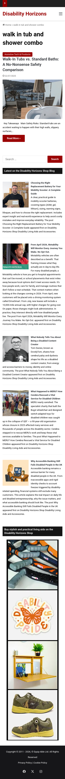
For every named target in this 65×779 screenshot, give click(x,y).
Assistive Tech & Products (18, 54)
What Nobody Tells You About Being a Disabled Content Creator (46, 341)
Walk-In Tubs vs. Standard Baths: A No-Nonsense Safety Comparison (31, 64)
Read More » (13, 138)
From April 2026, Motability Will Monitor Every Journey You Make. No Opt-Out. (46, 248)
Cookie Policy (40, 762)
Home (7, 25)
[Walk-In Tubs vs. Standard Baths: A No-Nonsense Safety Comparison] (32, 99)
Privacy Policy (25, 762)
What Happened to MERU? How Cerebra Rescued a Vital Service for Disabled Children (46, 395)
